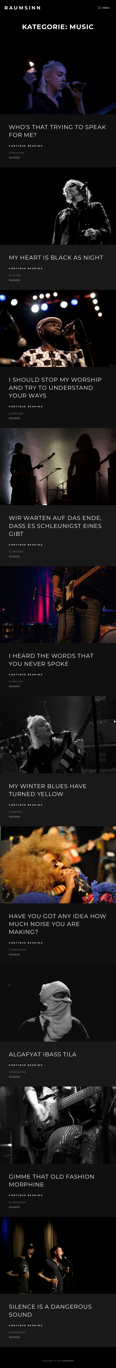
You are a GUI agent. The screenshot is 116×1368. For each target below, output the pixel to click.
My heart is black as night (56, 257)
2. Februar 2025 (17, 1072)
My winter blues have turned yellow (48, 790)
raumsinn (22, 8)
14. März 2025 (16, 681)
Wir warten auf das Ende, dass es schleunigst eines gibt (55, 525)
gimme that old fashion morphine (52, 1180)
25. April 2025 (16, 413)
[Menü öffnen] (104, 7)
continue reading (26, 146)
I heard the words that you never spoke (51, 659)
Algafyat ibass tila (43, 1054)
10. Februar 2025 (17, 950)
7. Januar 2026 (16, 153)
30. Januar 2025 (17, 1202)
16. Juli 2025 (15, 275)
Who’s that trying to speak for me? (57, 131)
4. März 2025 (15, 812)
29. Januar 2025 (17, 1332)
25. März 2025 (16, 551)
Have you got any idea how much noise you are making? (57, 924)
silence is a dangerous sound (50, 1310)
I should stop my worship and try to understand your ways (55, 387)
